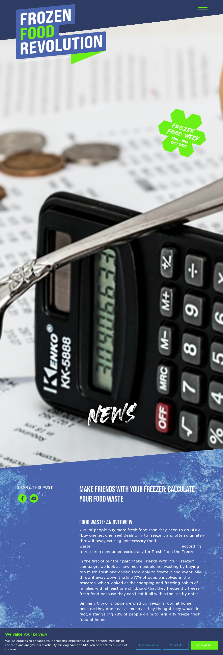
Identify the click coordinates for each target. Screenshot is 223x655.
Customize (147, 645)
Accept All (204, 645)
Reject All (176, 645)
